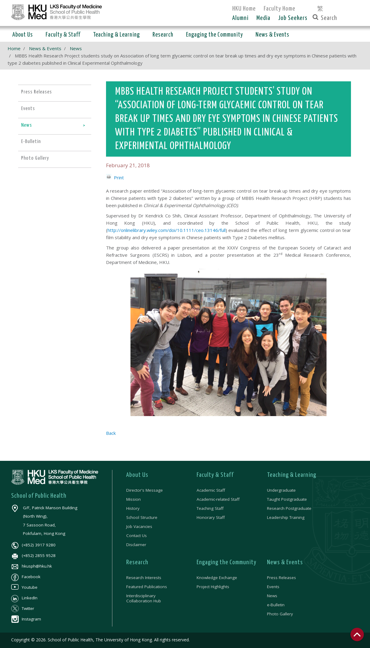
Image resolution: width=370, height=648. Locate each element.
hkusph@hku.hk (31, 566)
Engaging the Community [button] (214, 35)
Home (14, 48)
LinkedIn (24, 598)
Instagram (26, 619)
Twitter (22, 608)
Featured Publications (146, 586)
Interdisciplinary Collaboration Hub (143, 598)
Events (273, 586)
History (133, 508)
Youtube (24, 587)
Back (111, 433)
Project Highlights (213, 586)
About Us (137, 475)
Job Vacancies (139, 526)
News (76, 48)
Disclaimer (136, 544)
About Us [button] (22, 35)
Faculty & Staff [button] (63, 35)
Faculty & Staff (215, 475)
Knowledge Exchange (217, 577)
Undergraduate (281, 490)
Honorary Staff (211, 517)
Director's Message (144, 490)
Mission (133, 499)
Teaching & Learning (291, 475)
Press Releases (281, 577)
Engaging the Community (226, 562)
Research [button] (163, 35)
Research (137, 562)
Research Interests (143, 577)
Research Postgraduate (289, 508)
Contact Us (136, 535)
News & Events (45, 48)
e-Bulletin (276, 604)
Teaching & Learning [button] (116, 35)
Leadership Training (285, 517)
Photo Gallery (280, 614)
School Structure (141, 517)
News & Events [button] (272, 35)
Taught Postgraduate (287, 499)
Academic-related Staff (218, 499)
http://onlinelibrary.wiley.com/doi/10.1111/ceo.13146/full (167, 230)
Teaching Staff (210, 508)
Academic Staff (211, 490)
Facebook (25, 576)
